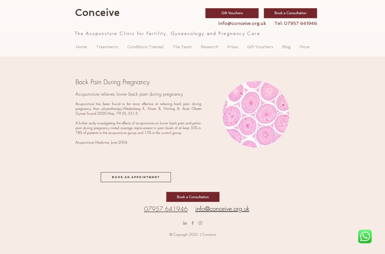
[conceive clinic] (200, 223)
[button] (107, 46)
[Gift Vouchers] (232, 13)
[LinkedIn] (185, 223)
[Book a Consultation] (290, 13)
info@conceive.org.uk (242, 23)
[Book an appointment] (136, 177)
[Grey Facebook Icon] (192, 223)
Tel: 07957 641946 (295, 23)
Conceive (99, 12)
